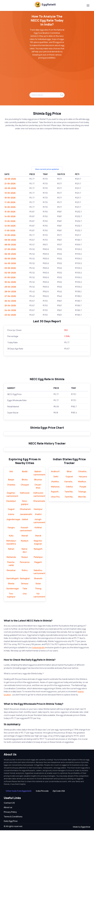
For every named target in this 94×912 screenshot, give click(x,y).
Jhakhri (38, 596)
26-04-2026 (10, 301)
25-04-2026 (10, 305)
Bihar (69, 553)
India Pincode (42, 872)
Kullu (11, 617)
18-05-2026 (10, 197)
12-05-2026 (10, 225)
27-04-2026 (10, 296)
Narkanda (11, 638)
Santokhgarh (12, 660)
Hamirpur (38, 590)
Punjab (83, 568)
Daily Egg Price (11, 902)
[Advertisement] (47, 77)
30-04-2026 (10, 282)
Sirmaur (24, 665)
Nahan (11, 630)
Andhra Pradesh (58, 553)
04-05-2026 (10, 263)
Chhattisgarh (84, 553)
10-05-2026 (10, 235)
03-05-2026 (10, 268)
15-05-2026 (10, 211)
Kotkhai (38, 609)
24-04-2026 (10, 310)
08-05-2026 (10, 244)
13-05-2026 (10, 221)
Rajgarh (38, 643)
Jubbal (25, 601)
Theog (38, 670)
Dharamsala (39, 582)
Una (25, 675)
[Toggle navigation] (88, 5)
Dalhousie (24, 574)
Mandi (38, 617)
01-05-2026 (10, 277)
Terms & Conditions (13, 898)
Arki (11, 553)
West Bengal (84, 578)
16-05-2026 (10, 207)
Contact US (9, 884)
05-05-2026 (10, 258)
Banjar (11, 561)
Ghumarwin (25, 590)
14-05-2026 (10, 216)
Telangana (83, 573)
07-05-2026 (10, 249)
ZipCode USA (59, 872)
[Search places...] (47, 95)
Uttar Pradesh (57, 578)
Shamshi (38, 660)
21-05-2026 (10, 183)
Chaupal (25, 566)
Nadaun (24, 622)
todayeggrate (38, 729)
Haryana (83, 558)
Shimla (11, 665)
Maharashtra (57, 568)
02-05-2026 (10, 272)
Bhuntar (38, 561)
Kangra (11, 609)
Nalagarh (38, 630)
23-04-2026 (10, 315)
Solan (38, 665)
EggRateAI (45, 4)
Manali (25, 617)
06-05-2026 (10, 254)
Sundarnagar (12, 670)
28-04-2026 (10, 291)
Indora (11, 596)
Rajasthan (56, 573)
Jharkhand (56, 563)
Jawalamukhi (26, 596)
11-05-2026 (10, 230)
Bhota (25, 561)
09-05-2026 (10, 240)
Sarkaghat (25, 660)
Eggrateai (85, 908)
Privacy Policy (10, 893)
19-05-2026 (10, 193)
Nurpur (24, 638)
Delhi (55, 558)
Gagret (11, 590)
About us (8, 889)
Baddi (24, 553)
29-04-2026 (10, 286)
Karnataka (69, 563)
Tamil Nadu (70, 573)
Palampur (38, 638)
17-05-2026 (10, 202)
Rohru (25, 652)
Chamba (11, 566)
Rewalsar (11, 652)
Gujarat (69, 558)
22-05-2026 (10, 178)
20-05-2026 (10, 188)
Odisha (69, 568)
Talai (24, 670)
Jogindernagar (13, 601)
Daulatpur (11, 582)
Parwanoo (24, 643)
